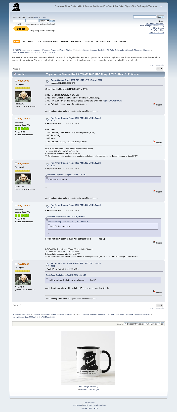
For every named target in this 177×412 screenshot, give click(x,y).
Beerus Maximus (89, 50)
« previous (154, 65)
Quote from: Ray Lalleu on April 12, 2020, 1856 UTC (66, 275)
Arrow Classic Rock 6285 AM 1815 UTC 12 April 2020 (76, 80)
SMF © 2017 (88, 405)
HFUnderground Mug (88, 386)
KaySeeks (23, 80)
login (36, 17)
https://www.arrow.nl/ (112, 101)
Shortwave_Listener (142, 50)
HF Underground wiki (154, 23)
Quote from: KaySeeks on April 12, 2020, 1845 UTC (66, 217)
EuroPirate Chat (157, 30)
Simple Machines (99, 405)
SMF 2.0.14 (77, 405)
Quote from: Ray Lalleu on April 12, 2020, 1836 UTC (66, 175)
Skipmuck (129, 50)
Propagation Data (156, 32)
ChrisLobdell (119, 50)
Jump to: (120, 324)
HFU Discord (158, 28)
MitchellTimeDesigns (89, 389)
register (44, 17)
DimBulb (110, 50)
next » (162, 65)
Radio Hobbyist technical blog (151, 26)
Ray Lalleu (102, 50)
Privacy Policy (90, 402)
